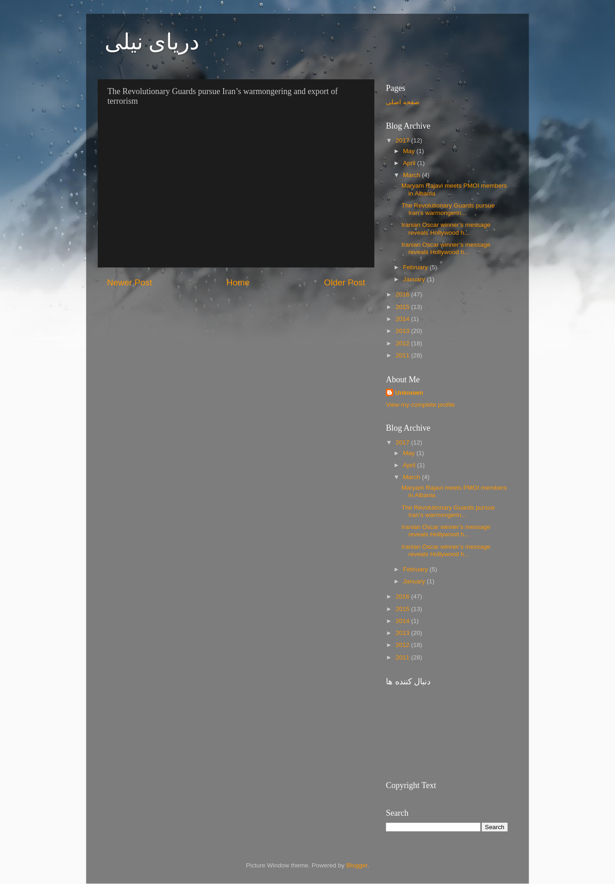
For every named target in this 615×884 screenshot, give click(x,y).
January (415, 279)
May (409, 151)
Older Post (344, 282)
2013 (403, 330)
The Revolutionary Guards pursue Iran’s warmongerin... (448, 209)
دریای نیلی (152, 42)
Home (237, 282)
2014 (403, 318)
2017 (403, 140)
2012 (403, 343)
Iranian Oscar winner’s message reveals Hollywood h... (446, 228)
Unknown (409, 392)
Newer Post (129, 282)
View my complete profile (420, 404)
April (410, 163)
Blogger (356, 865)
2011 (403, 355)
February (416, 267)
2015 (403, 306)
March (412, 175)
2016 (403, 294)
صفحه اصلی (403, 102)
